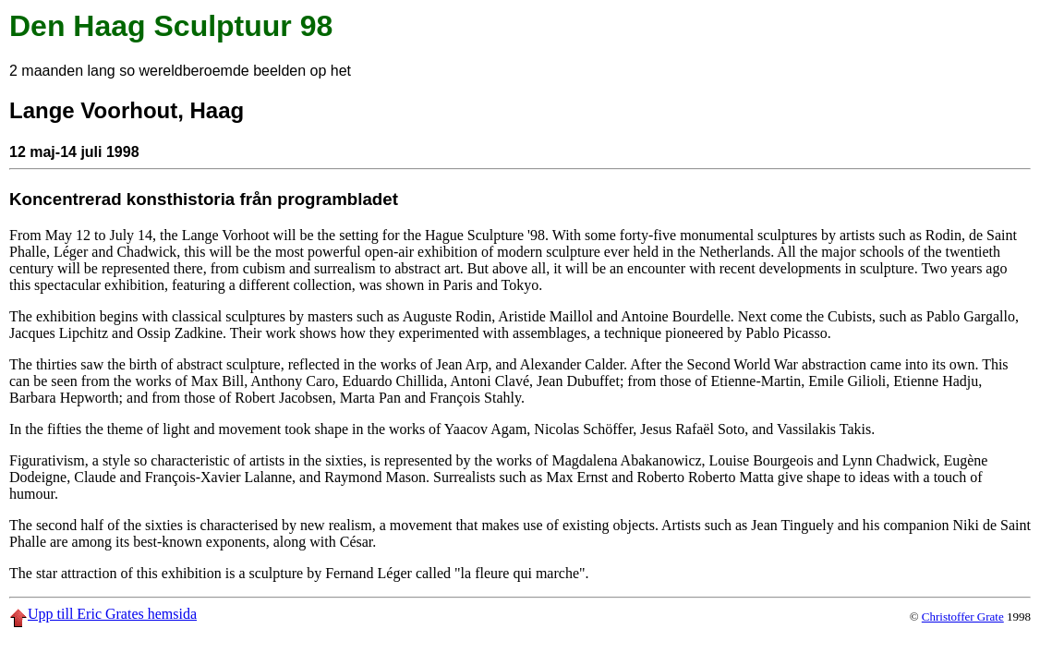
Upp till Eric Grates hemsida (103, 614)
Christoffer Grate (963, 616)
